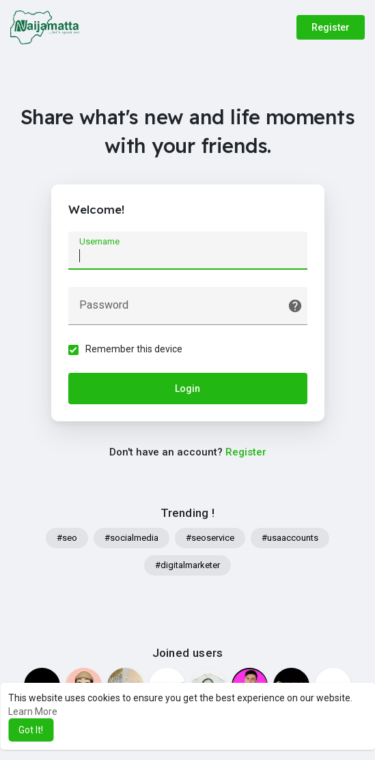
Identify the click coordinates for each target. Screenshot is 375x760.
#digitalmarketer (187, 565)
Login (187, 388)
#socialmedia (131, 538)
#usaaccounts (290, 538)
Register (330, 27)
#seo (67, 538)
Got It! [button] (30, 729)
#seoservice (210, 538)
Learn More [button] (32, 711)
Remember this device (133, 348)
